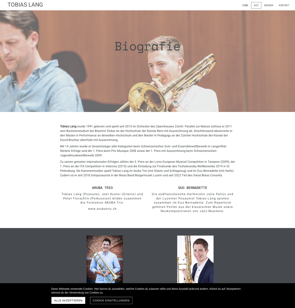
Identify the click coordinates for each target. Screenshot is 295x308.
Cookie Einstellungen (111, 300)
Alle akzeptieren (68, 300)
